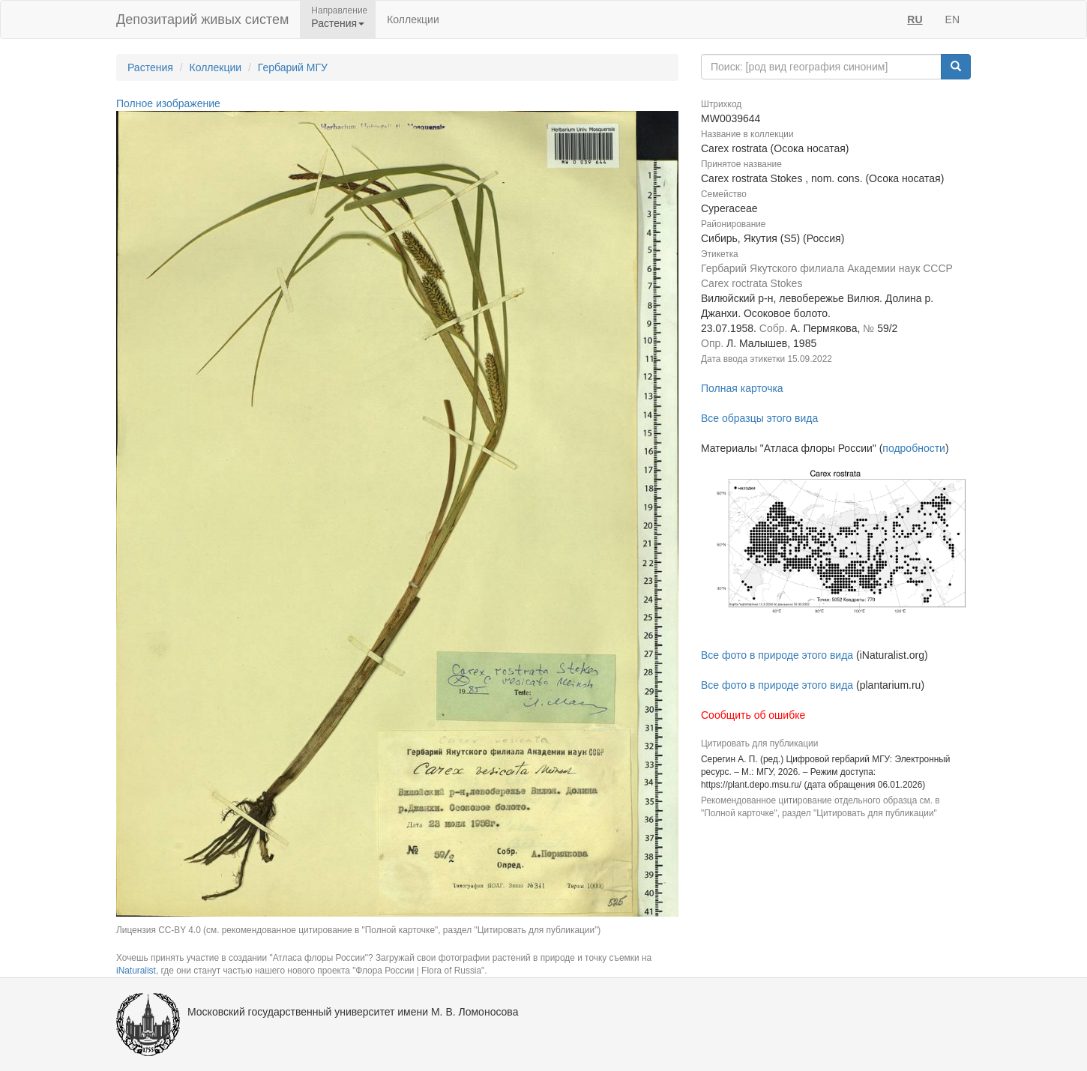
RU (914, 19)
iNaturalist (136, 970)
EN (952, 19)
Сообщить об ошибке (753, 715)
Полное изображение (168, 103)
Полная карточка (742, 388)
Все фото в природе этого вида (777, 655)
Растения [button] (337, 23)
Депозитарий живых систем (202, 19)
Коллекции (413, 19)
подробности (913, 448)
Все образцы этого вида (759, 418)
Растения (150, 67)
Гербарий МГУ (293, 67)
